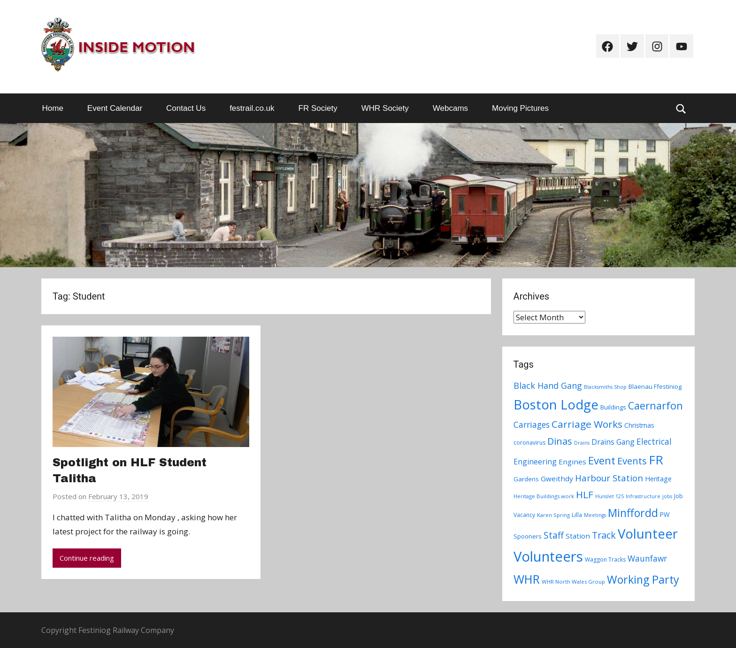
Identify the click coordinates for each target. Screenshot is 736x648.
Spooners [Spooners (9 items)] (528, 536)
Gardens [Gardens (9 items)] (526, 479)
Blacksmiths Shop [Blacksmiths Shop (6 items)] (605, 387)
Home (52, 108)
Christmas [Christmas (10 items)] (639, 425)
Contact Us (186, 108)
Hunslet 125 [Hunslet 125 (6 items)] (609, 496)
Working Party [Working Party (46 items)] (643, 579)
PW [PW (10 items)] (665, 514)
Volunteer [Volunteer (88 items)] (648, 533)
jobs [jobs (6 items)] (667, 496)
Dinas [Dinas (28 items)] (559, 441)
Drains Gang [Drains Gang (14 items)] (613, 442)
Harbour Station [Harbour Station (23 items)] (609, 478)
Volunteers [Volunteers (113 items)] (548, 556)
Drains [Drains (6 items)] (582, 443)
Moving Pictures (520, 108)
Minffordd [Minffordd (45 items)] (633, 512)
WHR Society (385, 108)
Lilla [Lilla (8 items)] (577, 515)
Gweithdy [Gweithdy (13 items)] (557, 478)
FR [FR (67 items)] (656, 459)
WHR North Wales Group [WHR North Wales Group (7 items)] (573, 581)
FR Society (318, 108)
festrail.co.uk (252, 108)
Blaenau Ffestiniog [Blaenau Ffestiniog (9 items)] (655, 386)
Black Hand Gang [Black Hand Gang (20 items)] (548, 385)
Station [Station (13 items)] (578, 535)
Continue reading (87, 558)
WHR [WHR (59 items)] (527, 579)
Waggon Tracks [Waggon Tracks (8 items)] (605, 559)
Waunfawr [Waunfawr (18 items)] (647, 558)
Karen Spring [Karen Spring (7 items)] (553, 514)
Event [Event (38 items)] (601, 460)
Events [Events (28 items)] (632, 461)
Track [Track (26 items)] (604, 535)
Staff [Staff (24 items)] (554, 535)
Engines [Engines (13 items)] (572, 461)
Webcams (450, 108)
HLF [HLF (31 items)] (584, 494)
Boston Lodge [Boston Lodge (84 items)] (556, 404)
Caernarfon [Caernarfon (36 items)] (655, 405)
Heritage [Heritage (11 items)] (658, 478)
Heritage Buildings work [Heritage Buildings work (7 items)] (544, 496)
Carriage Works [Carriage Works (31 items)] (587, 424)
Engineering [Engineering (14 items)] (535, 461)
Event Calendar (114, 108)
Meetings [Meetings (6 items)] (595, 515)
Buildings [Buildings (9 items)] (613, 407)
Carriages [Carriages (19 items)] (532, 424)
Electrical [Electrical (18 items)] (654, 441)
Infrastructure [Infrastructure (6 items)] (643, 496)
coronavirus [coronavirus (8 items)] (529, 443)
